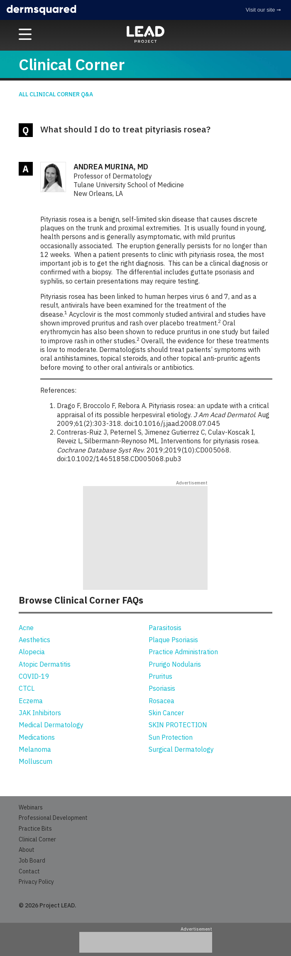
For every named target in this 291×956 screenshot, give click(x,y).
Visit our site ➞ (263, 10)
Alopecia (32, 652)
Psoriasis (162, 688)
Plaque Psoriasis (173, 640)
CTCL (26, 688)
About (26, 849)
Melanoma (35, 749)
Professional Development (53, 818)
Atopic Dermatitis (45, 664)
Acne (26, 627)
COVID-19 (34, 676)
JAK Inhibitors (40, 713)
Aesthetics (34, 640)
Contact (29, 871)
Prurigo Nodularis (175, 664)
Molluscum (35, 761)
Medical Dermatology (51, 725)
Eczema (31, 701)
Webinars (31, 807)
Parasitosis (165, 627)
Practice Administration (183, 652)
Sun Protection (171, 737)
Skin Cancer (166, 713)
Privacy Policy (36, 881)
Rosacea (161, 701)
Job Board (32, 860)
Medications (37, 737)
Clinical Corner (37, 839)
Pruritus (160, 676)
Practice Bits (35, 828)
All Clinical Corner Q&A (56, 94)
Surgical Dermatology (181, 749)
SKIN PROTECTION (178, 725)
